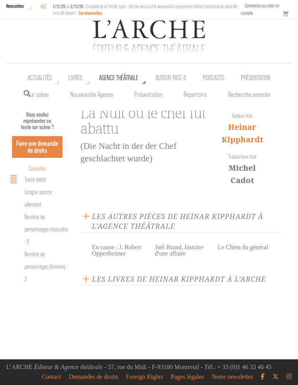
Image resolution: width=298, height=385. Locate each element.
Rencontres (15, 6)
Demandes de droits (93, 377)
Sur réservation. (91, 13)
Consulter (37, 168)
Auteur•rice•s (170, 78)
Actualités (40, 78)
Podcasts (213, 78)
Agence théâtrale (118, 78)
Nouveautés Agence (91, 94)
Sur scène (38, 94)
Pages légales (187, 377)
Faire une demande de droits (37, 146)
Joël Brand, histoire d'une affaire (179, 250)
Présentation (148, 94)
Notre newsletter (232, 377)
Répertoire (195, 94)
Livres (75, 78)
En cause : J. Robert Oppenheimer (117, 250)
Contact (51, 377)
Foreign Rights (144, 377)
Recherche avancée (249, 94)
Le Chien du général (243, 247)
